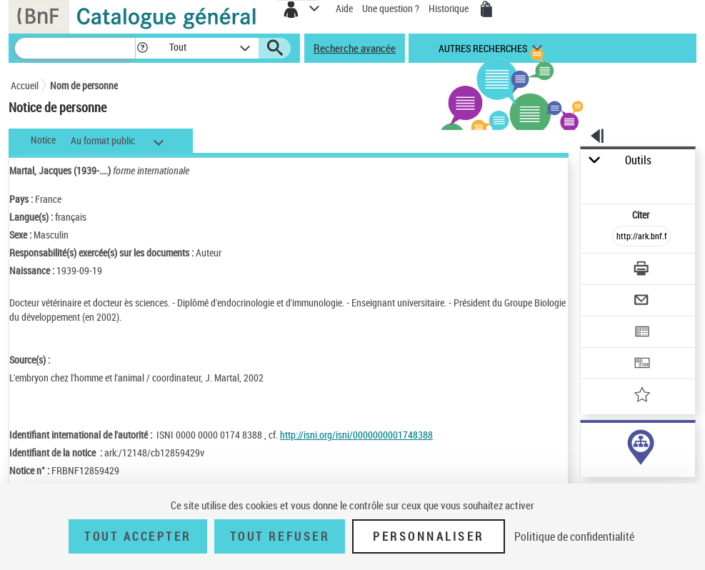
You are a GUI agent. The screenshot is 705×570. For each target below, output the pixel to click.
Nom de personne (84, 85)
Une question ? (390, 8)
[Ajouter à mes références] (642, 396)
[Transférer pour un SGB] (642, 364)
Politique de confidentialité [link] (574, 536)
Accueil (25, 85)
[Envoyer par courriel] (642, 301)
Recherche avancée (355, 48)
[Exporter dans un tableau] (642, 333)
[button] (142, 48)
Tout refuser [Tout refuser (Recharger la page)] (279, 536)
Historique (450, 8)
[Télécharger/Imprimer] (642, 270)
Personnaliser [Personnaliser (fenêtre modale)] (428, 536)
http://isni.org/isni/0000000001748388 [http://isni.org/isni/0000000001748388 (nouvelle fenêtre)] (356, 434)
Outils (638, 160)
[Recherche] (75, 48)
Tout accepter (137, 536)
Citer (641, 214)
